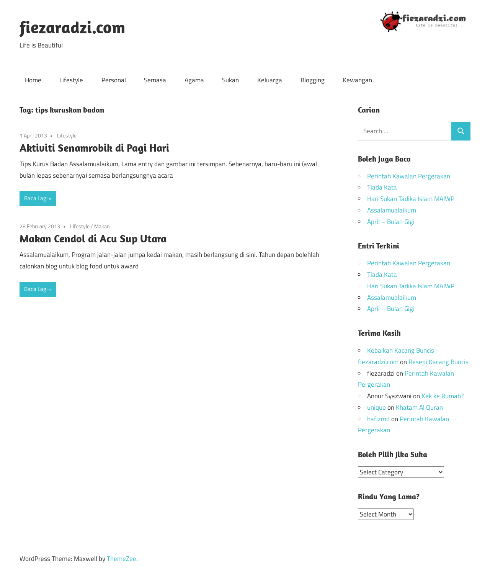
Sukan (230, 80)
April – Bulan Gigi (391, 222)
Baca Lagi (35, 198)
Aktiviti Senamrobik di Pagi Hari (94, 147)
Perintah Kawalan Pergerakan (408, 176)
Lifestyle (71, 80)
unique (376, 407)
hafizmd (378, 419)
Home (33, 80)
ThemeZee (121, 558)
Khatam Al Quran (419, 407)
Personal (113, 80)
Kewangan (357, 80)
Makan (102, 226)
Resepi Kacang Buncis (438, 362)
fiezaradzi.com (72, 27)
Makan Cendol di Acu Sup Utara (93, 238)
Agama (194, 80)
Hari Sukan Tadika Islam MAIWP (410, 199)
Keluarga (269, 80)
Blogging (313, 80)
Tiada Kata (382, 187)
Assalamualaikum (391, 210)
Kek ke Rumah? (442, 396)
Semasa (155, 80)
